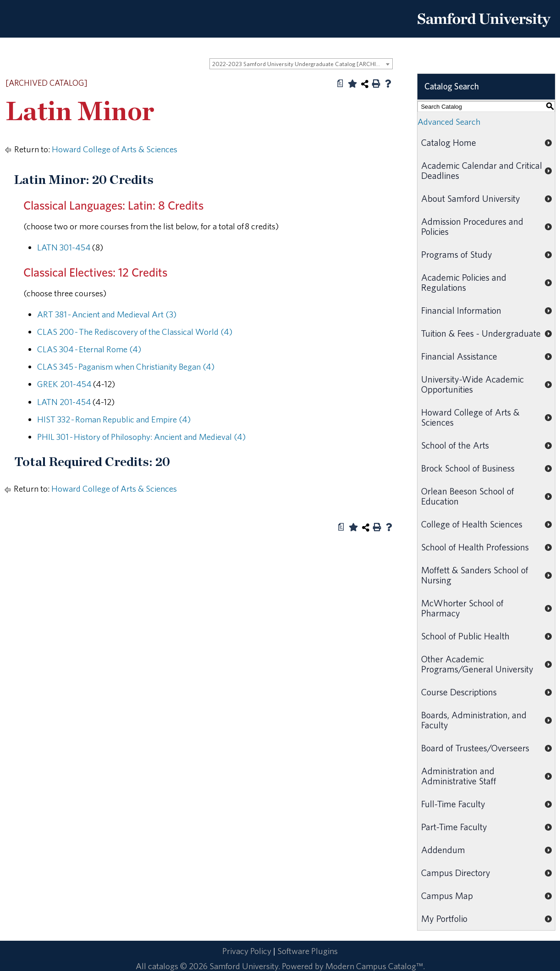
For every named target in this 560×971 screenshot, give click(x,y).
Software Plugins (307, 951)
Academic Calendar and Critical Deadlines (481, 170)
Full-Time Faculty (453, 804)
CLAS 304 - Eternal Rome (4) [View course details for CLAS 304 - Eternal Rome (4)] (89, 349)
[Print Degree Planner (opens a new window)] (340, 83)
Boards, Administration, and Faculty (474, 720)
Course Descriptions (459, 692)
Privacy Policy (246, 951)
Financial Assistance (459, 356)
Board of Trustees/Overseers (475, 748)
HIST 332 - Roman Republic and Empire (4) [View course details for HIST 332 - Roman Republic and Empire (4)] (114, 419)
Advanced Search (448, 122)
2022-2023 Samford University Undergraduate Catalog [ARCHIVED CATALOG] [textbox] (302, 64)
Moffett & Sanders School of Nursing (474, 575)
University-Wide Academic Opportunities (472, 384)
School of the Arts (455, 445)
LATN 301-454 (64, 247)
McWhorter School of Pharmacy (462, 608)
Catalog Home (448, 142)
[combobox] (301, 63)
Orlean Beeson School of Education (467, 496)
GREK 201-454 (64, 384)
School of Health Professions (475, 547)
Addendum (443, 849)
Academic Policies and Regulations (463, 282)
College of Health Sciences (471, 524)
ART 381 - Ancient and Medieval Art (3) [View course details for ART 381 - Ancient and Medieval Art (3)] (106, 314)
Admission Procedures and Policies (472, 226)
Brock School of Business (468, 468)
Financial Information (461, 310)
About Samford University (470, 198)
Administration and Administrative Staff (458, 776)
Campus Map (447, 895)
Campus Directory (455, 872)
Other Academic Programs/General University (477, 664)
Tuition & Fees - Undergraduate (481, 333)
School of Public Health (465, 636)
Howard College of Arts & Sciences (114, 149)
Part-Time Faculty (454, 826)
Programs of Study (456, 254)
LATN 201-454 (64, 402)
